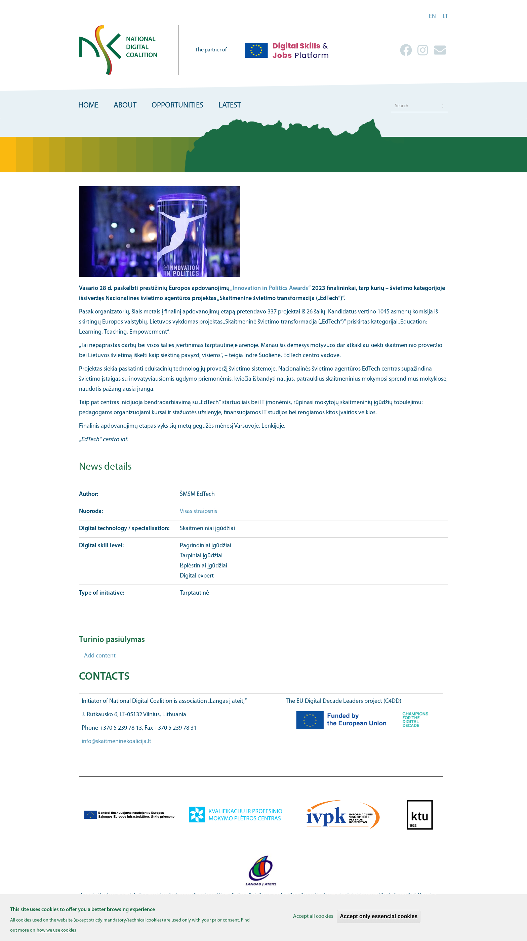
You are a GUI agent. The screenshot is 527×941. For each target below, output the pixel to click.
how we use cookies (56, 933)
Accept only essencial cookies (378, 919)
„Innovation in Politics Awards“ (270, 288)
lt (445, 16)
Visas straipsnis (199, 511)
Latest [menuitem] (229, 106)
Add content (100, 656)
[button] (263, 231)
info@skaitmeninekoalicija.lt (116, 741)
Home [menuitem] (88, 106)
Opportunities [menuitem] (177, 106)
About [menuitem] (125, 106)
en (432, 16)
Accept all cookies (313, 919)
